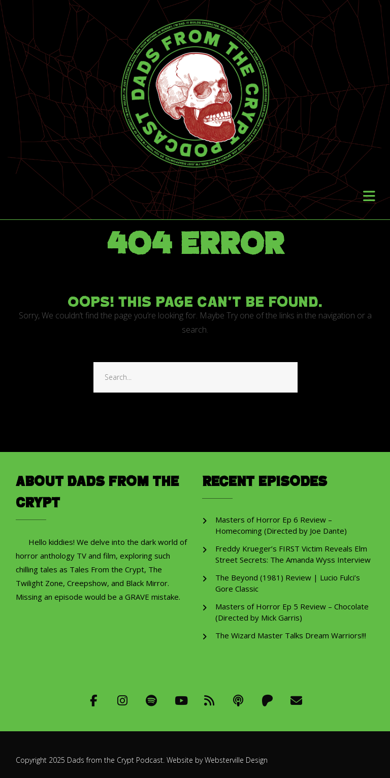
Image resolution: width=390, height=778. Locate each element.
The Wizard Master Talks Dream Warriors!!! (290, 635)
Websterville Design (236, 760)
